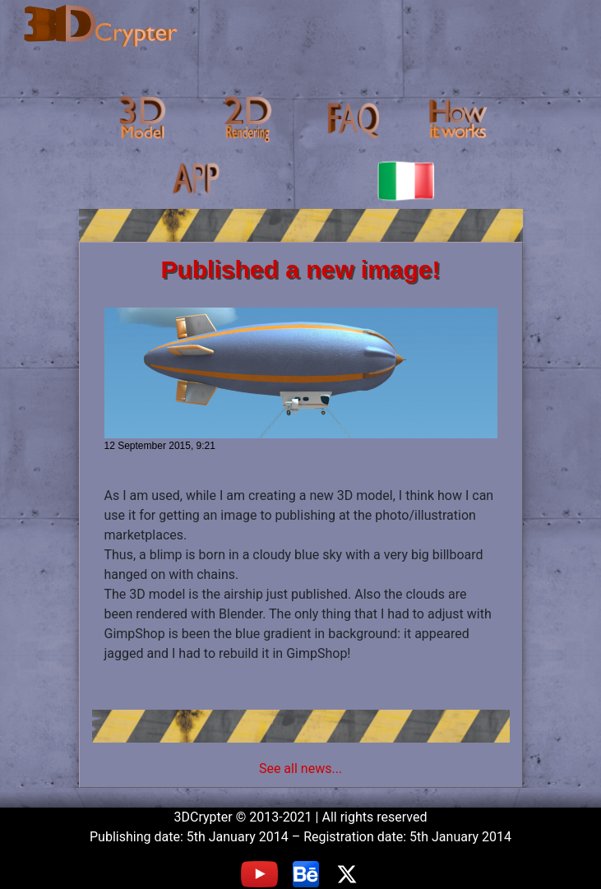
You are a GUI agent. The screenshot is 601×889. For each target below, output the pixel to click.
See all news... (300, 768)
